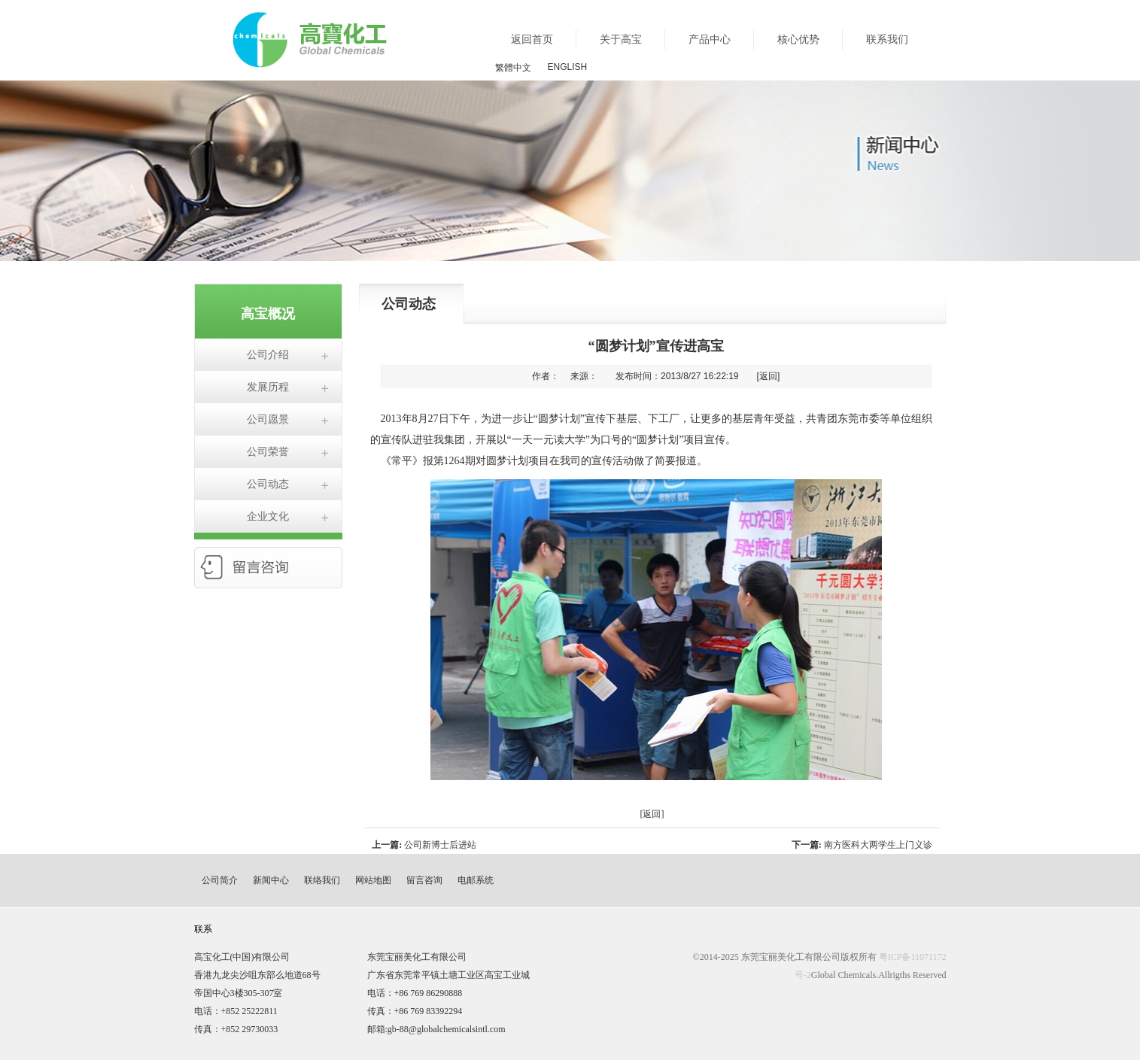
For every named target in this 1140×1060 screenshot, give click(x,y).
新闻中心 (271, 880)
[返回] (768, 376)
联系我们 (887, 39)
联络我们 (322, 880)
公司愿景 (268, 419)
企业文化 (268, 516)
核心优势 (798, 39)
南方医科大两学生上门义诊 (878, 845)
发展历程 (268, 387)
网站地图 (373, 880)
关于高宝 (621, 39)
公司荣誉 (268, 451)
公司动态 (268, 484)
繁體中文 (513, 67)
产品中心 (710, 39)
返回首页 (532, 39)
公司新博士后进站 (440, 845)
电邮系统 (476, 880)
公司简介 (220, 880)
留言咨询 (424, 880)
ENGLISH (568, 67)
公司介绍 (268, 354)
